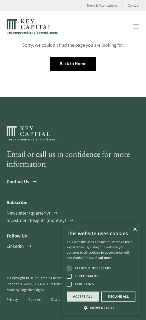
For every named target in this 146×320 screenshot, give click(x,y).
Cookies (35, 299)
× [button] (135, 230)
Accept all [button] (83, 296)
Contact (133, 5)
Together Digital (32, 289)
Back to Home (73, 63)
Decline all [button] (118, 296)
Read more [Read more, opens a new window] (103, 257)
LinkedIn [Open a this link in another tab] (19, 246)
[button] (101, 307)
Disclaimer (59, 299)
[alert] (101, 269)
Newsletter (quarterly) (32, 213)
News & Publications (102, 5)
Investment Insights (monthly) (40, 220)
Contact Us (21, 181)
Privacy (12, 299)
